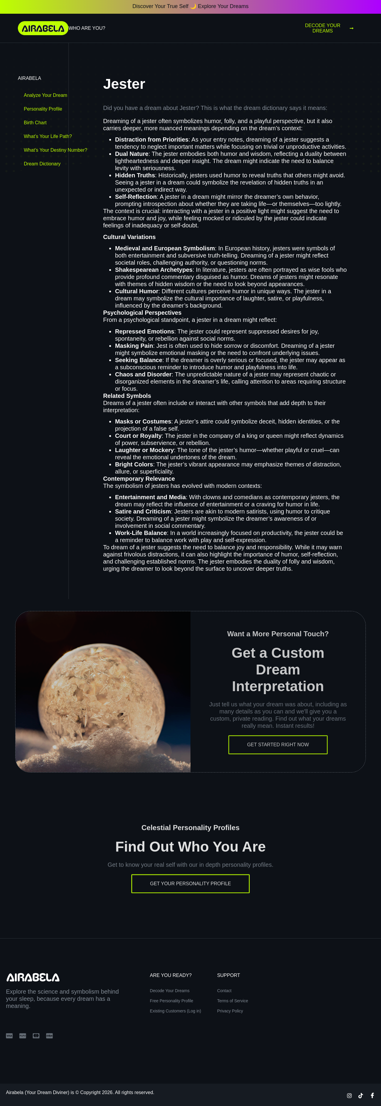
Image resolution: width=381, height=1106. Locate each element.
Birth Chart (35, 122)
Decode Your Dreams (329, 28)
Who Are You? (86, 28)
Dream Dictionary (42, 163)
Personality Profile (43, 108)
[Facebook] (372, 1095)
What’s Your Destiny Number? (55, 150)
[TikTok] (360, 1095)
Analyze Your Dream (45, 95)
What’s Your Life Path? (48, 136)
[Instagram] (349, 1095)
